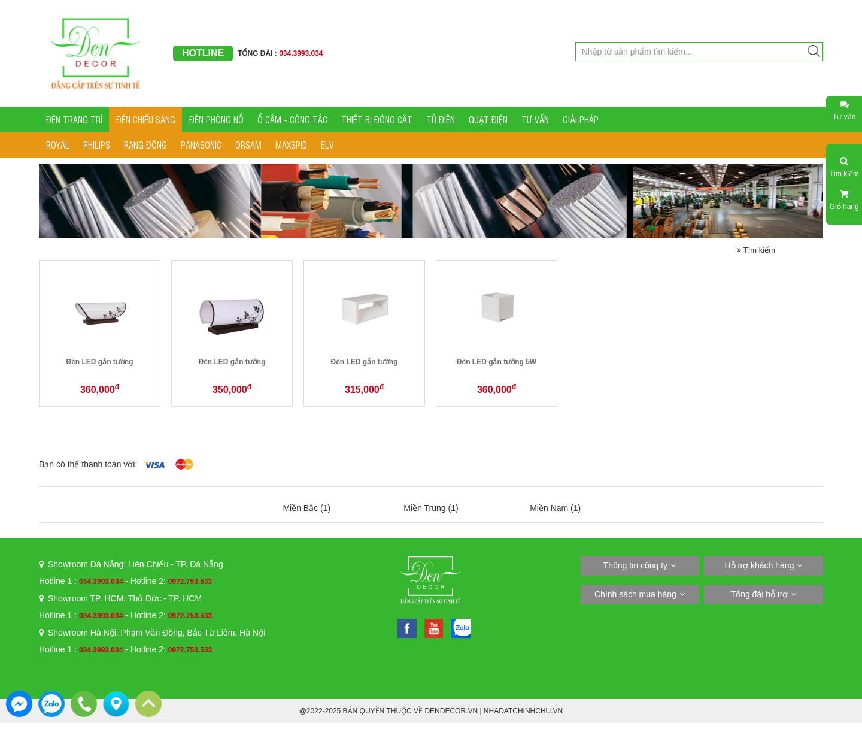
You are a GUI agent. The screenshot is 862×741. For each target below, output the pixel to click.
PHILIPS (96, 144)
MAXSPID (291, 144)
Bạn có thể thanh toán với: (88, 464)
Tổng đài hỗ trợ (759, 594)
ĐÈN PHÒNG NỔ (216, 119)
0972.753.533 (190, 581)
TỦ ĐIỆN (440, 119)
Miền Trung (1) (430, 508)
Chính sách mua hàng (635, 594)
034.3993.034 (101, 581)
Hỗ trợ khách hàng (759, 565)
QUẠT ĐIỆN (488, 119)
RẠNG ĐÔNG (145, 144)
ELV (327, 144)
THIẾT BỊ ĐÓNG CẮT (376, 119)
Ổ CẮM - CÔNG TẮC (292, 119)
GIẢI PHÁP (581, 119)
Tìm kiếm (756, 250)
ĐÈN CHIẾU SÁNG (145, 119)
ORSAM (248, 144)
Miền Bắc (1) (306, 508)
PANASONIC (201, 144)
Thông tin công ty (635, 565)
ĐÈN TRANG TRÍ (74, 119)
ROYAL (57, 144)
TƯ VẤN (535, 119)
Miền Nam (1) (555, 508)
